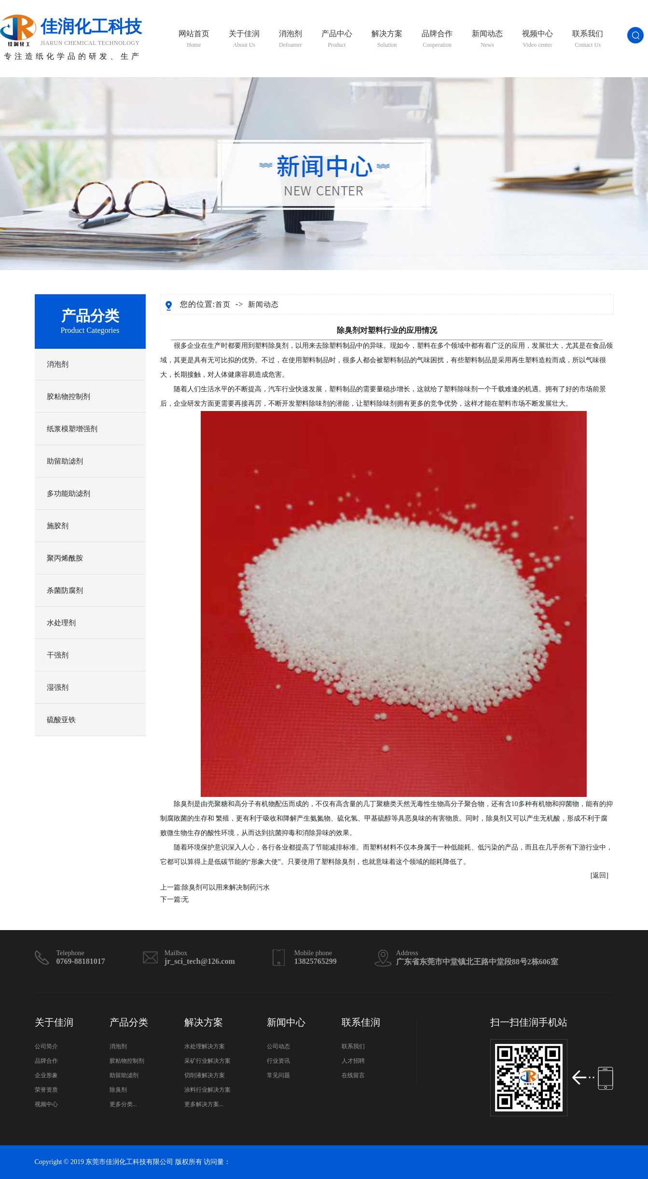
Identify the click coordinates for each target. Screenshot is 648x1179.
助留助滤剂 (65, 461)
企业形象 (46, 1075)
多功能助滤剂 (68, 493)
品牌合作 (437, 39)
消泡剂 (290, 39)
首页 (223, 304)
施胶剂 (58, 526)
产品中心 (336, 39)
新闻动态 (487, 39)
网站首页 (194, 39)
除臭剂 (278, 345)
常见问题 (278, 1075)
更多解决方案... (203, 1104)
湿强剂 (58, 687)
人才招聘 (353, 1060)
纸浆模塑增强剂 (72, 429)
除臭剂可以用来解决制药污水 (226, 887)
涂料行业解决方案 (207, 1089)
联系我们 (587, 39)
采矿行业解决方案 (207, 1060)
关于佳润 (244, 39)
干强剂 (58, 655)
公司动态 (278, 1046)
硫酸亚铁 (61, 720)
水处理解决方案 (204, 1046)
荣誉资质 (46, 1089)
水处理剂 (61, 623)
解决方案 (387, 39)
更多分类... (123, 1104)
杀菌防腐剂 (65, 590)
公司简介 (46, 1046)
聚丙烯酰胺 (65, 558)
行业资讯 (278, 1060)
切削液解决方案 (204, 1075)
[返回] (599, 875)
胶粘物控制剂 (68, 396)
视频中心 (537, 39)
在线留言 (353, 1075)
